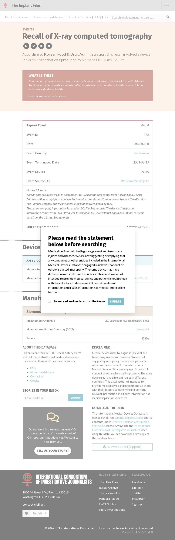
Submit (116, 301)
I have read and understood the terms (79, 301)
